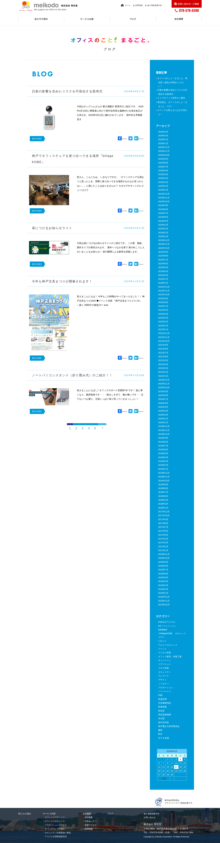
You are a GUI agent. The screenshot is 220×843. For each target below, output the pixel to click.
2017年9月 (163, 519)
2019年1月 (163, 469)
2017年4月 (163, 538)
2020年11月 (164, 383)
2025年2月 (163, 186)
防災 (160, 734)
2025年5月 (163, 174)
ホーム (127, 5)
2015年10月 (164, 604)
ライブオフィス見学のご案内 (171, 98)
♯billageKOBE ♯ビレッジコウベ (172, 635)
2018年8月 (163, 488)
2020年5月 (163, 407)
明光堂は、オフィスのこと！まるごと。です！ (172, 104)
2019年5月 (163, 453)
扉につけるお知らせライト (52, 228)
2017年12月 (164, 511)
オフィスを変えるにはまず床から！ (172, 112)
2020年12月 (164, 380)
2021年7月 (163, 352)
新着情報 (162, 707)
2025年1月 (163, 190)
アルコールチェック (167, 645)
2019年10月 (164, 434)
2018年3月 (163, 500)
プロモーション (165, 687)
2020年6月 (163, 403)
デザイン (162, 679)
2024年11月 (164, 197)
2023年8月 (163, 255)
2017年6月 (163, 531)
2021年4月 (163, 364)
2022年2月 (163, 325)
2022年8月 (163, 302)
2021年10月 (164, 341)
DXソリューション (167, 626)
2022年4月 (163, 318)
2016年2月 (163, 589)
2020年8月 (163, 395)
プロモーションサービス (56, 825)
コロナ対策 (163, 668)
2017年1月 (163, 550)
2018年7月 (163, 492)
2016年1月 (163, 593)
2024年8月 (163, 209)
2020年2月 (163, 418)
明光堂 (161, 711)
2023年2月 (163, 279)
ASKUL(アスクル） (167, 622)
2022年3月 (163, 321)
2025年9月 (163, 159)
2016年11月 (164, 554)
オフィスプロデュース (55, 821)
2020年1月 (163, 422)
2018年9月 (163, 484)
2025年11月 (164, 151)
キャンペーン (164, 660)
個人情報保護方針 (154, 5)
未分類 (161, 718)
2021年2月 (163, 372)
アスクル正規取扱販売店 (56, 836)
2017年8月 (163, 523)
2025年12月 (164, 147)
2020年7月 (163, 399)
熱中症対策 (163, 722)
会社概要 (89, 817)
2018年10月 (164, 480)
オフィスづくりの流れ (55, 829)
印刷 (160, 695)
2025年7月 (163, 166)
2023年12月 (164, 240)
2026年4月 (163, 132)
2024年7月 (163, 213)
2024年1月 (163, 236)
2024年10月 (164, 201)
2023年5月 (163, 267)
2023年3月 (163, 275)
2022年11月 (164, 290)
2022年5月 (163, 314)
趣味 (160, 730)
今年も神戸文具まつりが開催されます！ (62, 281)
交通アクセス (91, 825)
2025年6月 (163, 170)
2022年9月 (163, 298)
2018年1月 (163, 508)
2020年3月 (163, 415)
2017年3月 (163, 542)
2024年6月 (163, 217)
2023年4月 (163, 271)
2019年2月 (163, 465)
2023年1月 (163, 283)
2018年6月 (163, 496)
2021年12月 (164, 333)
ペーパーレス (164, 691)
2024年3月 (163, 228)
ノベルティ (163, 683)
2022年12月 (164, 287)
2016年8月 (163, 566)
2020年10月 (164, 387)
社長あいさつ (91, 821)
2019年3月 (163, 461)
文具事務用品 (164, 703)
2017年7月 (163, 527)
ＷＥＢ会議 (163, 738)
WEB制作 (162, 629)
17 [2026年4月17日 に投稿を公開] (176, 767)
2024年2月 (163, 232)
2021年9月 (163, 345)
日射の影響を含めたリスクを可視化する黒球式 (67, 91)
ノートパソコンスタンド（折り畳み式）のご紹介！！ (72, 375)
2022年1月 (163, 329)
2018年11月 (164, 476)
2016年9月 (163, 562)
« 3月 (163, 778)
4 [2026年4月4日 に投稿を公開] (180, 759)
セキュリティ (164, 672)
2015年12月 (164, 597)
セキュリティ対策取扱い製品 (58, 833)
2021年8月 (163, 348)
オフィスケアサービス (55, 817)
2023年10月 (164, 248)
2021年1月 (163, 376)
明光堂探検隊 (164, 714)
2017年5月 (163, 535)
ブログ (110, 813)
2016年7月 (163, 569)
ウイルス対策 (164, 652)
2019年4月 (163, 457)
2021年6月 (163, 356)
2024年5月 (163, 221)
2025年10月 (164, 155)
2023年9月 (163, 252)
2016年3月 (163, 585)
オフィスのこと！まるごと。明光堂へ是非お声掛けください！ (172, 82)
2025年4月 (163, 178)
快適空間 (162, 699)
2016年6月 (163, 573)
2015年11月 (164, 601)
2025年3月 (163, 182)
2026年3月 (163, 135)
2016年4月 (163, 581)
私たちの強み (24, 813)
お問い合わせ (150, 817)
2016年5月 (163, 577)
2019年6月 (163, 449)
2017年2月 (163, 546)
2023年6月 (163, 263)
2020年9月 (163, 391)
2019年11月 (164, 430)
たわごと (162, 641)
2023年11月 (164, 244)
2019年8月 (163, 442)
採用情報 (139, 5)
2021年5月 (163, 360)
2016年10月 (164, 558)
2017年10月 (164, 515)
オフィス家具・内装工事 (170, 656)
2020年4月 (163, 411)
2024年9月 (163, 205)
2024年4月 (163, 225)
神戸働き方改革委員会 (169, 726)
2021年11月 (164, 337)
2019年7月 (163, 445)
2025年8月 (163, 162)
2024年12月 (164, 194)
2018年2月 (163, 504)
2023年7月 (163, 259)
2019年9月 (163, 438)
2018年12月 (164, 473)
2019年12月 (164, 426)
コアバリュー (164, 664)
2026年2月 (163, 139)
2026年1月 (163, 143)
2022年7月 (163, 306)
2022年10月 (164, 294)
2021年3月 (163, 368)
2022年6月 (163, 310)
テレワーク (163, 676)
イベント (162, 648)
